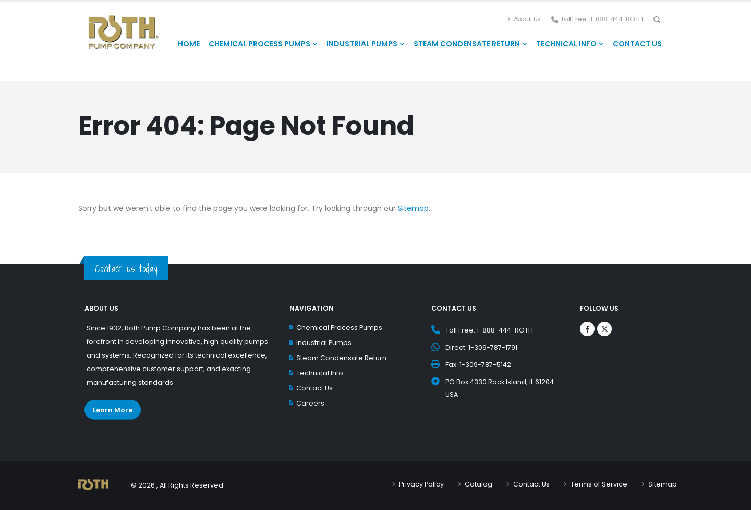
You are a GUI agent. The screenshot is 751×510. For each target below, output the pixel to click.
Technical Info (319, 373)
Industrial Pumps (324, 342)
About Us (527, 19)
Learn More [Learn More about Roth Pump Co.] (112, 410)
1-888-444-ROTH (616, 19)
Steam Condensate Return (341, 357)
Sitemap (413, 208)
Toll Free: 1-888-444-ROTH (489, 330)
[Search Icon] (660, 19)
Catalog (478, 484)
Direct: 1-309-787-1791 (481, 347)
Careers (310, 403)
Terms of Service (599, 484)
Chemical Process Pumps (339, 327)
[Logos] (587, 329)
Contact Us (314, 388)
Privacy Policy (421, 484)
